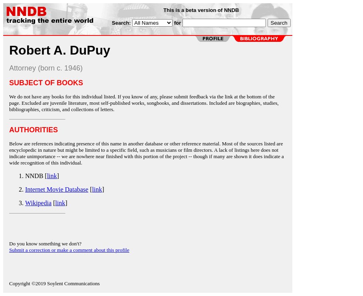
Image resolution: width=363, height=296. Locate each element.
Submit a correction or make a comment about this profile (69, 250)
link (52, 176)
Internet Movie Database (56, 189)
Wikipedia (38, 203)
